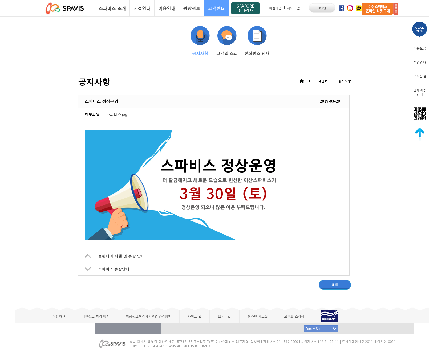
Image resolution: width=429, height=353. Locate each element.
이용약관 (58, 316)
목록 (335, 284)
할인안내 (419, 62)
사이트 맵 (194, 316)
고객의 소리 (227, 41)
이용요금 (419, 48)
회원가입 (275, 8)
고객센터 (216, 8)
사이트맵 (293, 8)
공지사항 (200, 41)
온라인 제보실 (258, 316)
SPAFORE (245, 8)
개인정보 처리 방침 (96, 316)
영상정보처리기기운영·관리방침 (148, 316)
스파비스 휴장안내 (113, 268)
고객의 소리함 (294, 316)
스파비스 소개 (112, 8)
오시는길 (419, 76)
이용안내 (166, 8)
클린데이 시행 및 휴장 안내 (121, 255)
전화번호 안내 (257, 41)
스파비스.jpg (116, 114)
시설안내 (142, 8)
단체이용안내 (419, 92)
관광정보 (191, 8)
